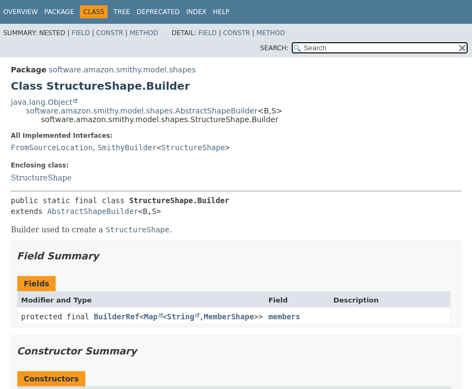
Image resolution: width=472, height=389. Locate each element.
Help (221, 12)
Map (151, 316)
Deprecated (158, 12)
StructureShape (193, 147)
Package (59, 12)
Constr (109, 33)
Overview (20, 12)
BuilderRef (116, 316)
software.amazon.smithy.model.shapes (122, 69)
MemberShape (229, 316)
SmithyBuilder (127, 147)
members (284, 316)
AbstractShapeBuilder (92, 211)
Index (196, 12)
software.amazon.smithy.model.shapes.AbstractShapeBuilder (142, 110)
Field (80, 33)
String (180, 316)
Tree (121, 12)
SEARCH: (274, 48)
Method (144, 33)
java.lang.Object (41, 102)
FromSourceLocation (52, 147)
